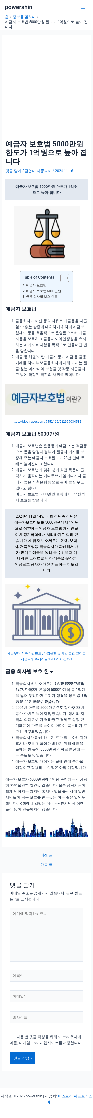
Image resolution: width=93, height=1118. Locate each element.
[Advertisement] (46, 90)
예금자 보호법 (36, 285)
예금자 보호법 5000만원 (43, 291)
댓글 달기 (13, 171)
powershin (18, 7)
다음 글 (46, 865)
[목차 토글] (62, 278)
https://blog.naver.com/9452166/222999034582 (46, 421)
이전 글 (46, 855)
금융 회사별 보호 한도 (42, 296)
